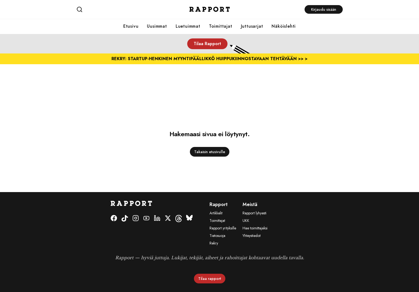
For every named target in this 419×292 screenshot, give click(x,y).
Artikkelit (216, 213)
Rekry (214, 243)
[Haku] (120, 9)
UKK (246, 220)
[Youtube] (146, 218)
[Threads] (178, 218)
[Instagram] (135, 218)
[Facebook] (114, 218)
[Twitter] (168, 218)
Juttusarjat (252, 26)
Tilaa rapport (209, 278)
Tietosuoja (217, 235)
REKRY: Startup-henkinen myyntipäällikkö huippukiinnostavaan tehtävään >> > (209, 59)
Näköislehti (284, 26)
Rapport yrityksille (223, 228)
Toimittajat (220, 26)
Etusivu (131, 26)
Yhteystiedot (252, 235)
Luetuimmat (188, 26)
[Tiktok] (124, 218)
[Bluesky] (189, 218)
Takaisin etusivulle (209, 151)
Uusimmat (157, 26)
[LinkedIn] (157, 218)
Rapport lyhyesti (254, 213)
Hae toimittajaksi (255, 228)
